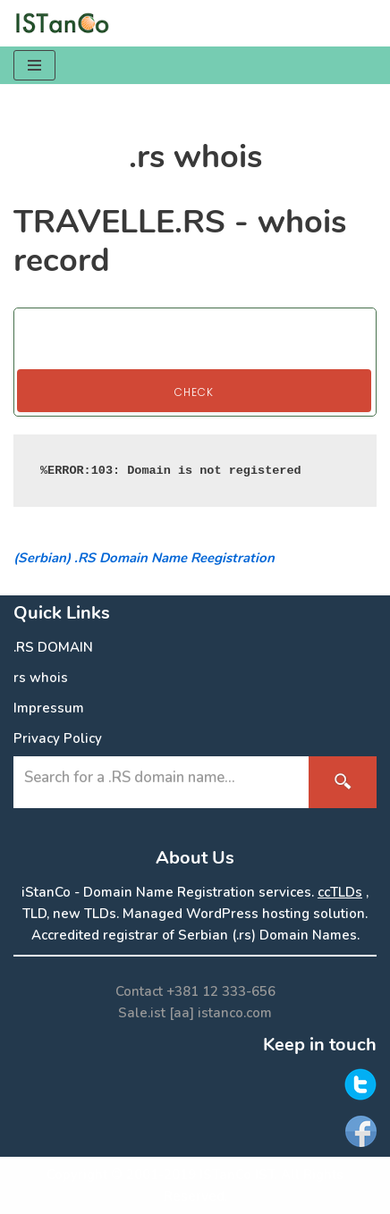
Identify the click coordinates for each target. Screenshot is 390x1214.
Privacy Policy (57, 738)
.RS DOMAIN (53, 647)
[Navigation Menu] (34, 65)
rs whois (40, 678)
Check (194, 392)
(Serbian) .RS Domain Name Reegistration (144, 558)
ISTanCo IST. (238, 1175)
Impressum (48, 708)
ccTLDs (340, 892)
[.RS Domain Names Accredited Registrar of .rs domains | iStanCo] (67, 23)
